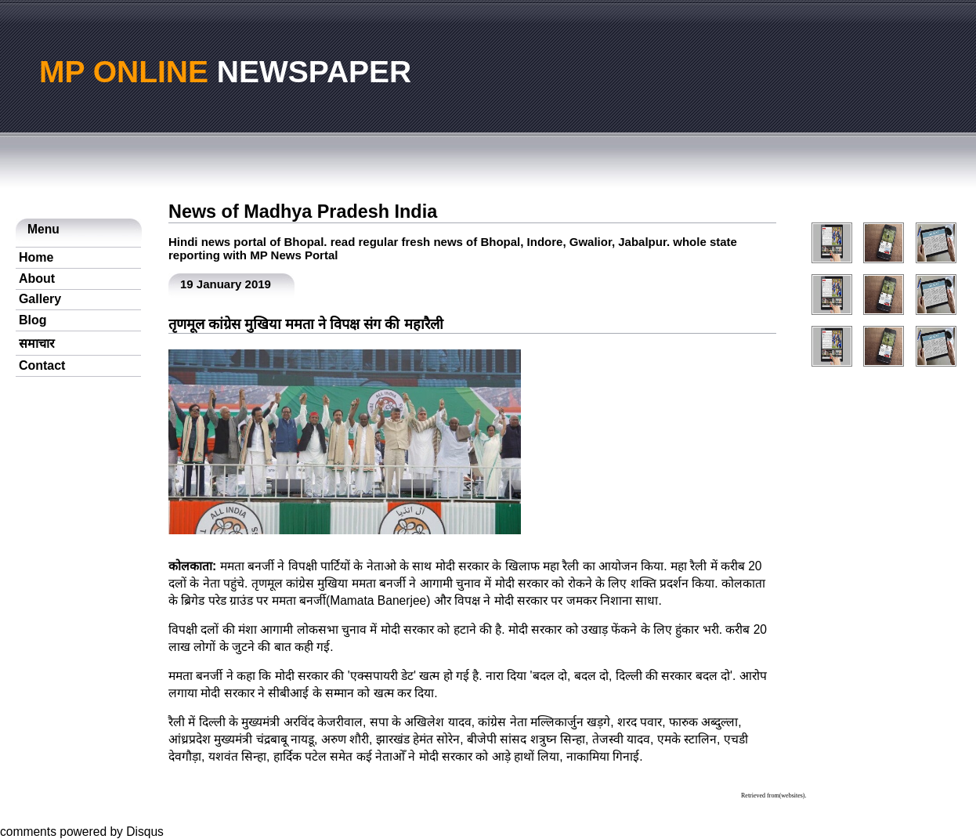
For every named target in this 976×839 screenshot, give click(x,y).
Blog (33, 320)
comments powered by (82, 831)
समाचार (37, 343)
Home (36, 257)
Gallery (40, 299)
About (37, 278)
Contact (42, 365)
